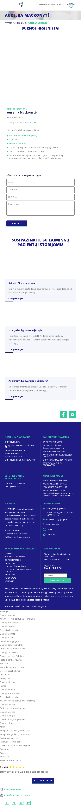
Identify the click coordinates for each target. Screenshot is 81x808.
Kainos (3, 687)
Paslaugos (4, 613)
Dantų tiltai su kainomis (54, 453)
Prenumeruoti (56, 582)
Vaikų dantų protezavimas (12, 669)
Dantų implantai (12, 443)
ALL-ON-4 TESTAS (43, 782)
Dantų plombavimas (9, 654)
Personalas (21, 23)
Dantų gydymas (7, 725)
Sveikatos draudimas (9, 740)
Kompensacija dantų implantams (15, 736)
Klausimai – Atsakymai (15, 558)
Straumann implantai (15, 452)
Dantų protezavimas (52, 443)
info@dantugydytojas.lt (57, 521)
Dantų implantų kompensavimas (20, 461)
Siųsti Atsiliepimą (8, 684)
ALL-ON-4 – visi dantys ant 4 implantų (17, 620)
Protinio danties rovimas (55, 485)
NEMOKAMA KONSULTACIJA (47, 4)
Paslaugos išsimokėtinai (11, 743)
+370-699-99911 (54, 526)
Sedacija (4, 665)
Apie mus (4, 754)
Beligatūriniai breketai (10, 673)
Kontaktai (10, 583)
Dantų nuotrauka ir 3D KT (12, 646)
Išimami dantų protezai (53, 450)
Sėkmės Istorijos (13, 562)
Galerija (8, 555)
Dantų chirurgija (7, 717)
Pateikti (17, 224)
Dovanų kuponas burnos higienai (15, 747)
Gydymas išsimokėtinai (15, 568)
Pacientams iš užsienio (10, 762)
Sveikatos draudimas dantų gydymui (18, 572)
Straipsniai (10, 565)
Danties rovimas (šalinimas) (56, 482)
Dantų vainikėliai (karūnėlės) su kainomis (58, 457)
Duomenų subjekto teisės (16, 535)
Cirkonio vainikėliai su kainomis (58, 461)
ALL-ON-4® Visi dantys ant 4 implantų (17, 702)
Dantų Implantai (7, 617)
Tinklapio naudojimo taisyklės (17, 539)
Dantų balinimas (17, 143)
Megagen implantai (14, 455)
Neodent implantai (13, 458)
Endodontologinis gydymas (12, 721)
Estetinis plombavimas (15, 485)
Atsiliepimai (10, 576)
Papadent (9, 23)
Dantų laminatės (13, 488)
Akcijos (3, 728)
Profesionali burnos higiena (23, 135)
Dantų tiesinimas (8, 639)
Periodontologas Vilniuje (55, 489)
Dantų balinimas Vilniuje (54, 492)
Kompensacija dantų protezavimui (52, 466)
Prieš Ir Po (5, 676)
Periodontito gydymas (10, 643)
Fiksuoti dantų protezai (54, 447)
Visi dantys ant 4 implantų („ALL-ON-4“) (20, 448)
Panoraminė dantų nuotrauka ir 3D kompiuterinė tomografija (58, 496)
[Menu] (5, 5)
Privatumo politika (13, 532)
